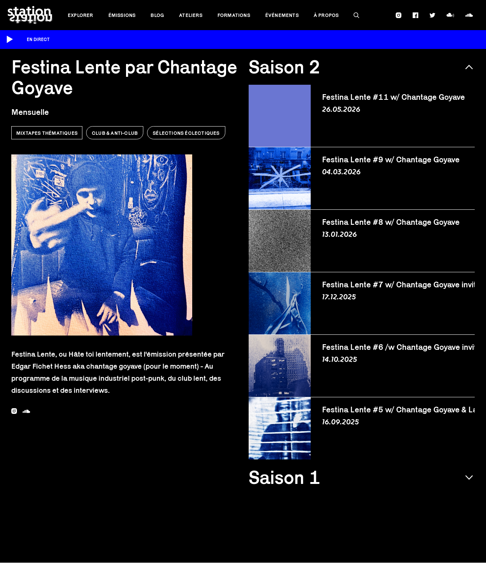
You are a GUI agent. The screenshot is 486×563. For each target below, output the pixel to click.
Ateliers (190, 15)
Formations (233, 15)
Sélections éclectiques (186, 133)
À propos (326, 15)
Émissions (122, 15)
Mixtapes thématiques (46, 133)
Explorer (80, 15)
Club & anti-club (115, 133)
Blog (157, 15)
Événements (282, 15)
